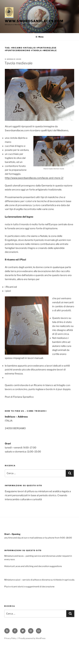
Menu (39, 37)
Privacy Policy (10, 638)
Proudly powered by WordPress (32, 638)
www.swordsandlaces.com (34, 21)
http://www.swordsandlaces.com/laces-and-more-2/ (34, 178)
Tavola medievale (18, 63)
